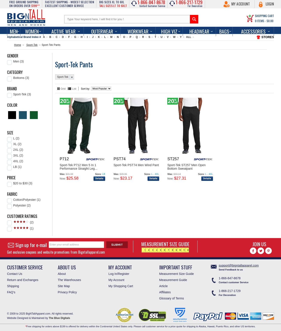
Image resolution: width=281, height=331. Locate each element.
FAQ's (11, 292)
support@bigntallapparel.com (239, 265)
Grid (63, 88)
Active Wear (63, 31)
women (32, 31)
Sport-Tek (32, 44)
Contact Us (14, 274)
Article (163, 286)
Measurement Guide (173, 280)
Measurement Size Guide (176, 274)
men (14, 31)
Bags (224, 31)
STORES (267, 37)
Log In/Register (118, 274)
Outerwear (102, 31)
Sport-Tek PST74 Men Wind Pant (136, 165)
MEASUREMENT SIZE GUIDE (165, 246)
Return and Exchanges (22, 280)
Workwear (138, 31)
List (74, 88)
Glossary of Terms (171, 298)
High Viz (169, 31)
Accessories (253, 31)
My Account (240, 4)
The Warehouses (69, 280)
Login (270, 4)
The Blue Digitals (59, 318)
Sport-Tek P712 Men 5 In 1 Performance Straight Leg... (78, 166)
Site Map (64, 286)
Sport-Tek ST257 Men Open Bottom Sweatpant (186, 166)
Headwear (199, 31)
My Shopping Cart (120, 286)
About (62, 274)
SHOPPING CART (264, 15)
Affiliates (165, 292)
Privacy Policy (67, 292)
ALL (188, 37)
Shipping (13, 286)
